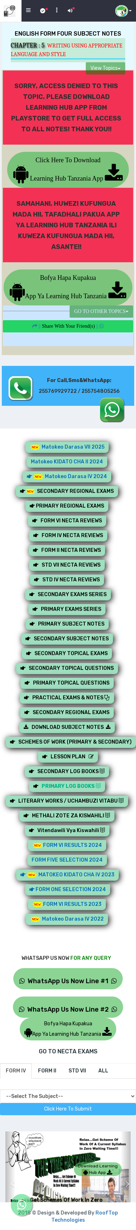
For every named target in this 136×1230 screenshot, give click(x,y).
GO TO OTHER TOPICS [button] (101, 311)
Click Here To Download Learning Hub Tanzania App (68, 169)
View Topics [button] (105, 68)
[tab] (16, 1071)
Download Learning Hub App (98, 1169)
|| (68, 326)
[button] (10, 1178)
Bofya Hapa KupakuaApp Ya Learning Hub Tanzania (68, 287)
